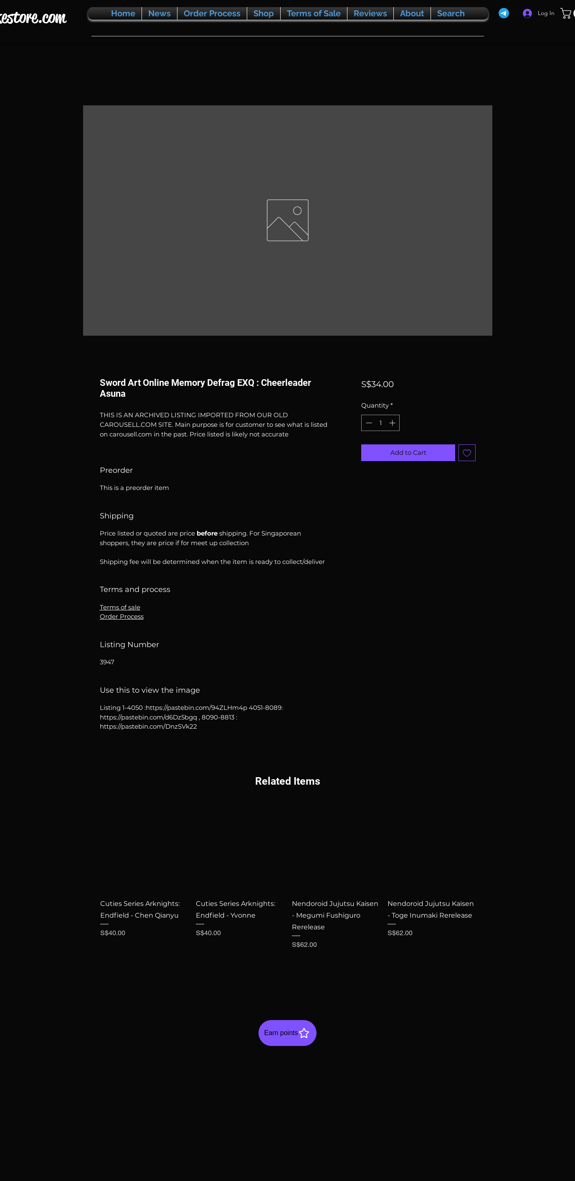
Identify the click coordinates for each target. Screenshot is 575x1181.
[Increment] (393, 423)
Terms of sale (120, 607)
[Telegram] (504, 13)
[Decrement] (368, 423)
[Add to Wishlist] (467, 453)
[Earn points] (287, 1033)
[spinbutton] (381, 423)
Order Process (122, 616)
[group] (287, 893)
